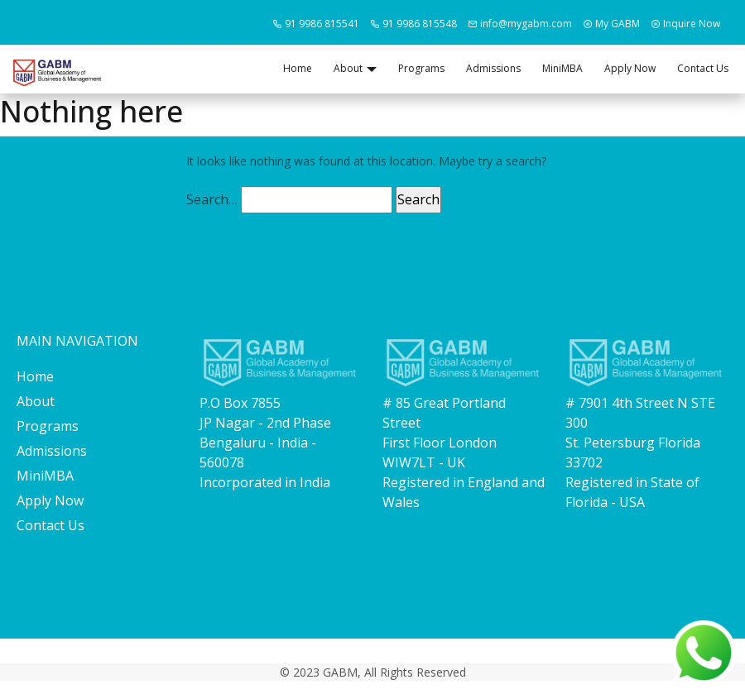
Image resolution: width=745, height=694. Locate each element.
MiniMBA (562, 68)
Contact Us (702, 68)
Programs (421, 68)
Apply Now (630, 68)
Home (297, 68)
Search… (212, 199)
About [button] (348, 68)
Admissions (493, 68)
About (36, 401)
